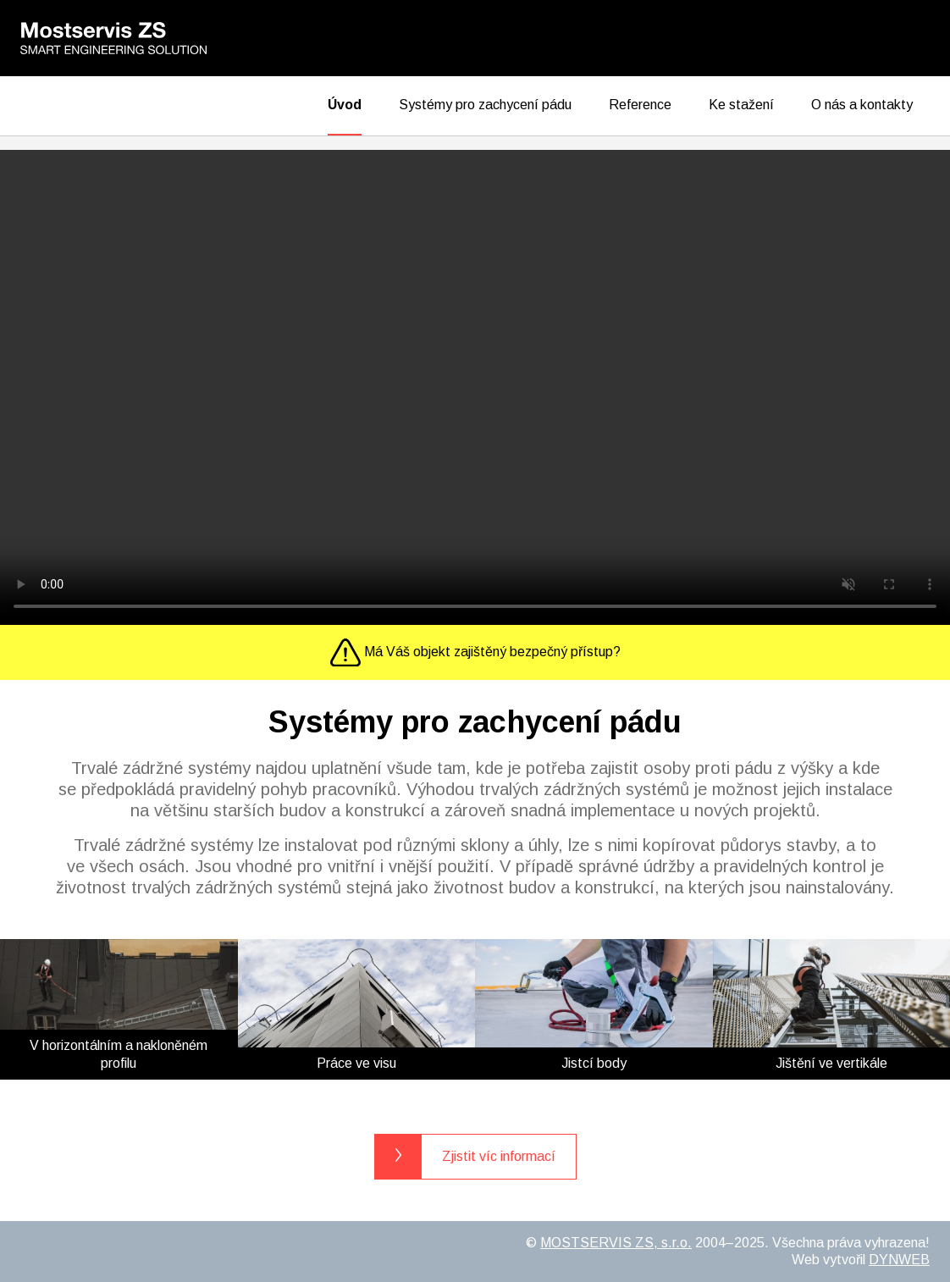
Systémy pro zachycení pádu (485, 104)
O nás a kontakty (862, 104)
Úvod (345, 104)
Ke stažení (741, 104)
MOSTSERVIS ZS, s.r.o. (616, 1242)
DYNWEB (899, 1259)
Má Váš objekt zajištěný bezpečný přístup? (475, 652)
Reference (640, 104)
